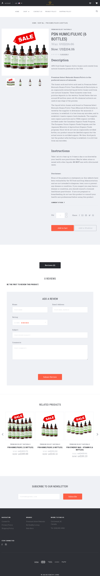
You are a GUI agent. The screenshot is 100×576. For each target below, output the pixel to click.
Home (17, 11)
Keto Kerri (30, 528)
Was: (55, 44)
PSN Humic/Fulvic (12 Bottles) (20, 447)
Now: (55, 49)
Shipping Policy (65, 11)
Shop (26, 11)
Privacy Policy (50, 11)
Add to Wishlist (85, 228)
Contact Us (38, 11)
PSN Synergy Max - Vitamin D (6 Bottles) (79, 448)
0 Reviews (64, 54)
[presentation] (29, 367)
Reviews (50, 265)
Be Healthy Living (32, 525)
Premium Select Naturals (61, 29)
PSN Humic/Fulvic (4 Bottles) (50, 447)
